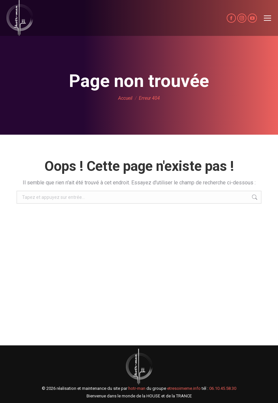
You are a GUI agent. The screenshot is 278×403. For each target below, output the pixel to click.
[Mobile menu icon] (267, 18)
